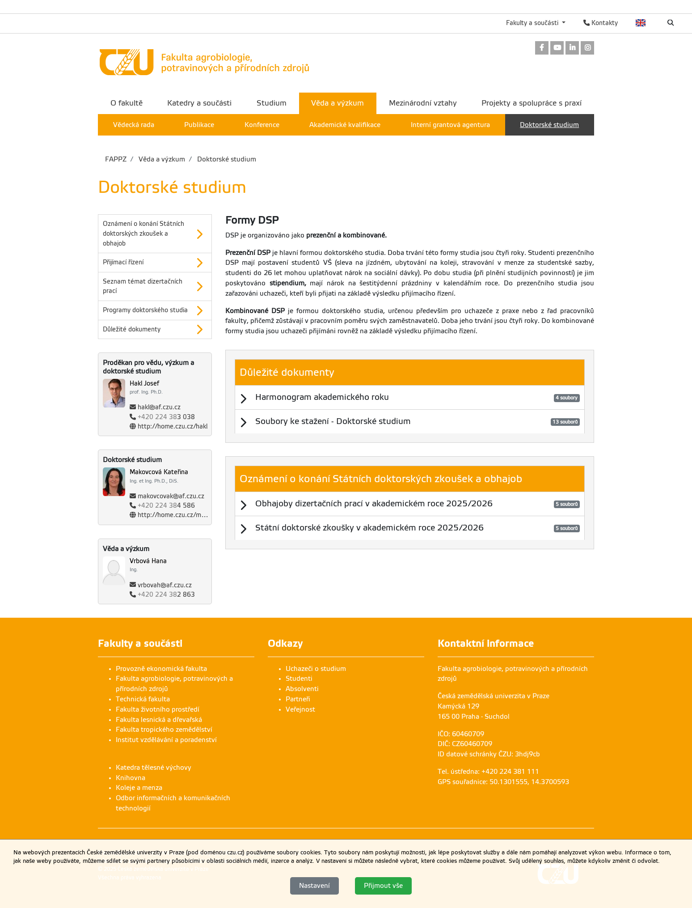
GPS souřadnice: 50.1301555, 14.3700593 (503, 781)
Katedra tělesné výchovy (153, 767)
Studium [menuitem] (272, 103)
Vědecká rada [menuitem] (133, 124)
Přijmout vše (383, 885)
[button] (154, 234)
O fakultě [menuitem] (126, 103)
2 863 (166, 594)
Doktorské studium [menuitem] (549, 124)
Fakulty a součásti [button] (533, 22)
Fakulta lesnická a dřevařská (159, 719)
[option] (155, 233)
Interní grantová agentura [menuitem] (450, 124)
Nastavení (314, 885)
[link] (542, 48)
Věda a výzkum (161, 159)
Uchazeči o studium (316, 668)
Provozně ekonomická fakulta (161, 668)
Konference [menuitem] (262, 124)
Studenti (299, 678)
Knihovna (130, 777)
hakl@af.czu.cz (159, 407)
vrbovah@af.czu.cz (165, 585)
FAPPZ (116, 159)
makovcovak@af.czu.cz (171, 496)
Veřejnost (300, 709)
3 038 (166, 417)
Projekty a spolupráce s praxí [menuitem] (531, 103)
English (641, 22)
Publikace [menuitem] (199, 124)
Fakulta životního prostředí (157, 709)
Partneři (298, 699)
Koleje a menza (139, 787)
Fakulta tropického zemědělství (164, 729)
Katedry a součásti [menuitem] (199, 103)
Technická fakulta (143, 699)
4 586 (166, 505)
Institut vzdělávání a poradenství (166, 739)
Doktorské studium (225, 159)
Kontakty (600, 22)
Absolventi (302, 688)
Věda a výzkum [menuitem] (337, 103)
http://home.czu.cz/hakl (172, 426)
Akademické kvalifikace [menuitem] (344, 124)
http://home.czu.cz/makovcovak (184, 515)
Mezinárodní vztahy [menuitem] (423, 103)
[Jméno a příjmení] (170, 387)
